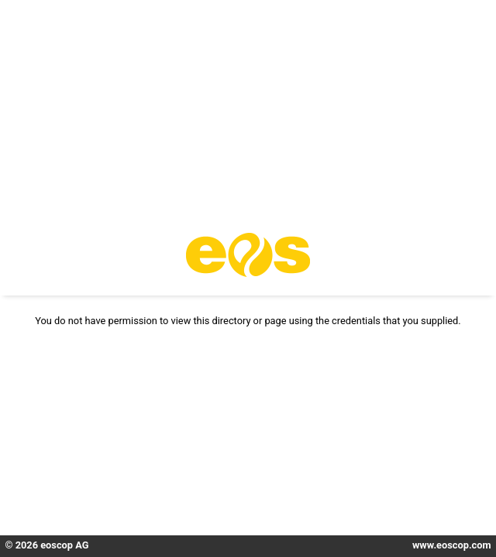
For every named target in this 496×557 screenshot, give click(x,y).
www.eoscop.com (451, 545)
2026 (27, 545)
